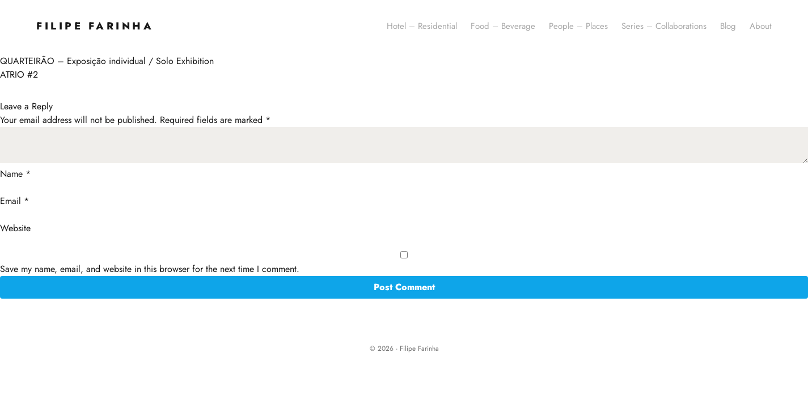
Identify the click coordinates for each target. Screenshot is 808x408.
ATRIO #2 (19, 74)
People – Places (578, 26)
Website (15, 228)
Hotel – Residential (422, 26)
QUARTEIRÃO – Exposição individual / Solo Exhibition (107, 60)
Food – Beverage (503, 26)
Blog (728, 26)
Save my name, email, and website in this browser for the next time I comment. (149, 268)
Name (15, 173)
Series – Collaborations (664, 26)
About (761, 26)
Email (14, 200)
